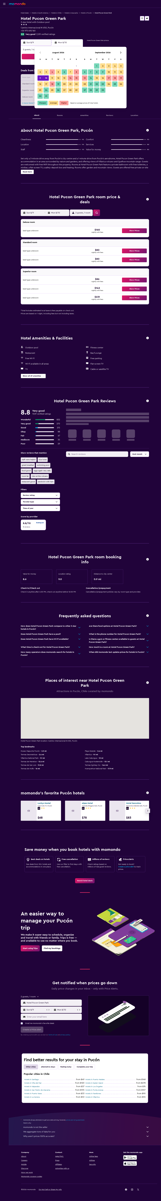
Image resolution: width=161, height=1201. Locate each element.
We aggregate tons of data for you (86, 1131)
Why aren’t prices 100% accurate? (86, 1136)
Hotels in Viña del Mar (33, 1083)
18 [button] (52, 84)
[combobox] (54, 1003)
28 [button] (70, 90)
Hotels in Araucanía (71, 13)
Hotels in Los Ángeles (94, 1086)
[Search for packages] (4, 27)
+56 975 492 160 (28, 31)
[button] (4, 4)
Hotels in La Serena (32, 1097)
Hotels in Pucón (86, 13)
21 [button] (70, 84)
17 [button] (46, 84)
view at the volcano (40, 476)
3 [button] (46, 72)
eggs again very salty (42, 471)
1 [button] (76, 66)
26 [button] (58, 90)
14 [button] (70, 78)
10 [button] (46, 78)
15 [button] (76, 78)
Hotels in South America (40, 13)
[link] (85, 880)
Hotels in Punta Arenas (94, 1090)
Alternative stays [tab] (48, 1067)
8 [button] (76, 72)
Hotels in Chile (56, 13)
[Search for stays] (4, 16)
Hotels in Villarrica (92, 1097)
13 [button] (64, 78)
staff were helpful (29, 460)
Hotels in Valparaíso (32, 1086)
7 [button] (70, 72)
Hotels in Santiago (31, 1079)
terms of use (53, 1035)
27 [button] (64, 90)
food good (26, 471)
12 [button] (58, 78)
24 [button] (46, 90)
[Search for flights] (4, 11)
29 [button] (76, 90)
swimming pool (43, 465)
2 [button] (40, 72)
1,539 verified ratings (45, 34)
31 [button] (46, 96)
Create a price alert (126, 867)
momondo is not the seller (86, 1127)
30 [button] (40, 96)
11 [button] (52, 78)
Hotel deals (25, 13)
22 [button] (76, 84)
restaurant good (28, 482)
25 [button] (52, 90)
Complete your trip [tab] (85, 1067)
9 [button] (40, 78)
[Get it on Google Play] (130, 1157)
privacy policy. (65, 1035)
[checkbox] (33, 525)
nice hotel (43, 460)
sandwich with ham (45, 482)
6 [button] (64, 72)
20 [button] (64, 84)
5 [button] (58, 72)
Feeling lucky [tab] (65, 1067)
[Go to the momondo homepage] (17, 4)
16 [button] (40, 84)
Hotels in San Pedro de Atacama (37, 1090)
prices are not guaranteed (75, 1120)
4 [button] (52, 72)
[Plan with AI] (4, 32)
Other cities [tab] (31, 1067)
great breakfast (28, 465)
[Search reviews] (99, 454)
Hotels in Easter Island (94, 1083)
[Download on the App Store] (130, 1163)
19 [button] (58, 84)
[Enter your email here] (54, 1017)
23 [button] (40, 90)
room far (25, 476)
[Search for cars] (4, 22)
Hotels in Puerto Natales (95, 1079)
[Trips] (4, 39)
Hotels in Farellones (93, 1093)
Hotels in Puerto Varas (33, 1093)
